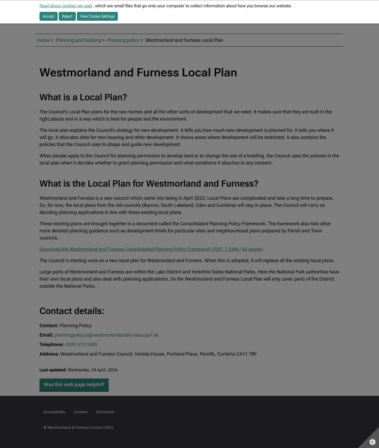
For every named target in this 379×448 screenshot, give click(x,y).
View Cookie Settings (97, 16)
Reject (67, 16)
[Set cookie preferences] (368, 437)
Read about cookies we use (64, 5)
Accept (48, 16)
